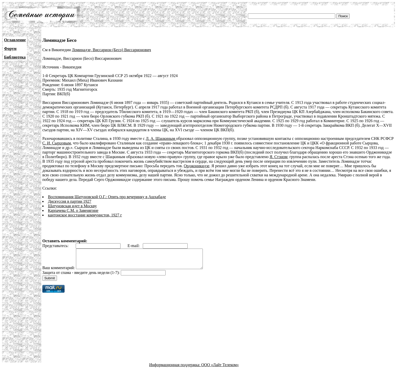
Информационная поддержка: (175, 368)
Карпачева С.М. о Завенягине (73, 210)
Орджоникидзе (196, 166)
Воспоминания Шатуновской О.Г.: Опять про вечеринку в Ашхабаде (107, 197)
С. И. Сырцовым (56, 143)
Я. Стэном (278, 157)
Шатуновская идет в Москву (72, 206)
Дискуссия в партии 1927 (69, 201)
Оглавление (15, 40)
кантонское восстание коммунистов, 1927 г (85, 215)
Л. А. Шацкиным (161, 138)
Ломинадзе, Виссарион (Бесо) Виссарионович (111, 50)
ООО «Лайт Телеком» (220, 368)
